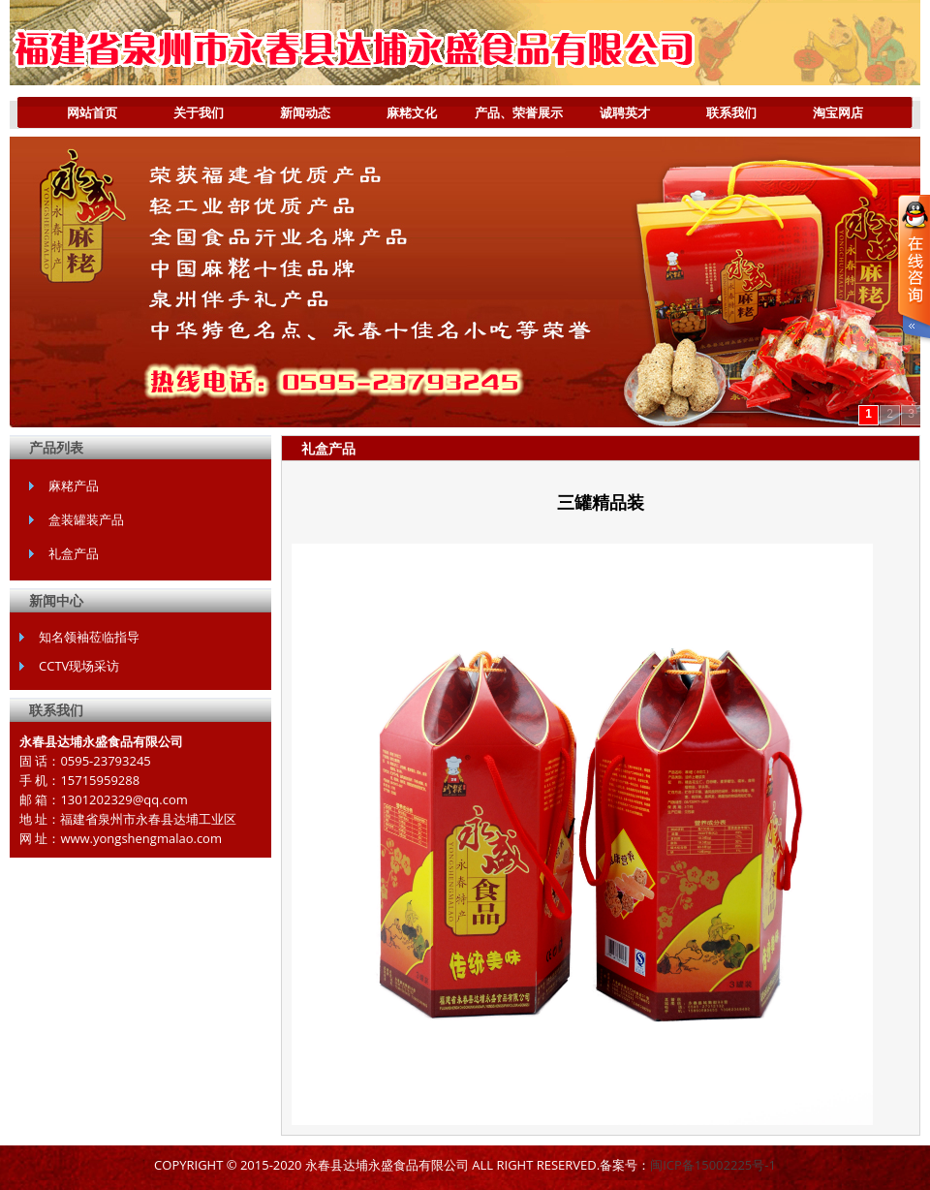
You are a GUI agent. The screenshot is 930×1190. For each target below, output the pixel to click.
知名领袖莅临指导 (89, 636)
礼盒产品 (73, 553)
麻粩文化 (412, 112)
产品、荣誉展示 (514, 116)
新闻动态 (305, 112)
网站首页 (92, 112)
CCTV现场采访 (79, 665)
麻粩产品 (73, 485)
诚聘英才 (625, 112)
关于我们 (184, 116)
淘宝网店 (838, 112)
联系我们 (731, 112)
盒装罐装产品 (86, 519)
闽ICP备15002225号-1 (713, 1165)
